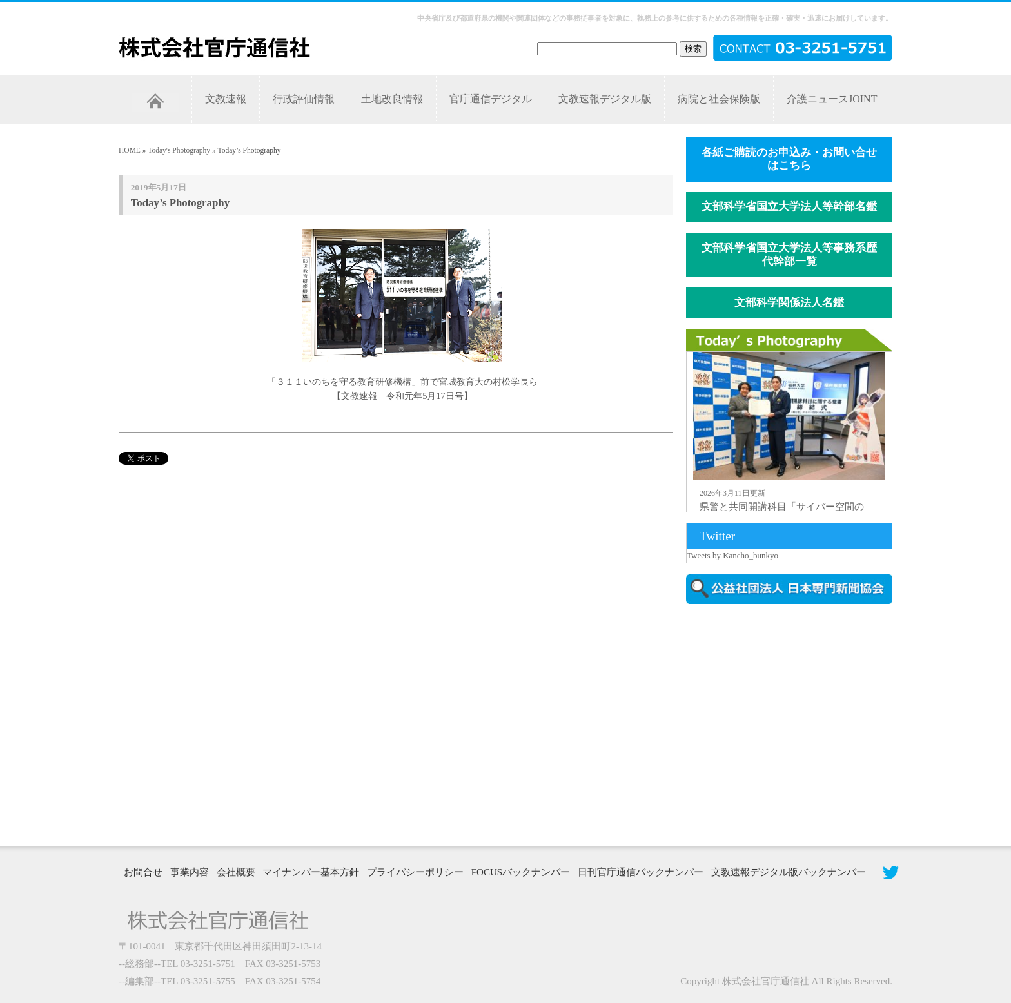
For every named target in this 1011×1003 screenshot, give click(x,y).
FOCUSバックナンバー (520, 872)
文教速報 (225, 98)
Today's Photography (179, 150)
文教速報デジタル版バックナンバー (788, 872)
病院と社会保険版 (719, 98)
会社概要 (236, 872)
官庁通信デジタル (490, 98)
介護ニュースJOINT (832, 98)
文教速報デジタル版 (604, 98)
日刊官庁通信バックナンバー (640, 872)
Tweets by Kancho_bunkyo (732, 555)
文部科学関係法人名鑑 (789, 303)
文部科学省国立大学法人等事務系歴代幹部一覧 (789, 255)
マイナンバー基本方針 (310, 872)
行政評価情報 (304, 98)
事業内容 (189, 872)
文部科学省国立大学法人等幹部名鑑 (789, 206)
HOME (130, 150)
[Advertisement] (795, 723)
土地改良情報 (392, 98)
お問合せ (143, 872)
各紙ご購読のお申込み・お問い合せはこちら (789, 159)
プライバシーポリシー (415, 872)
